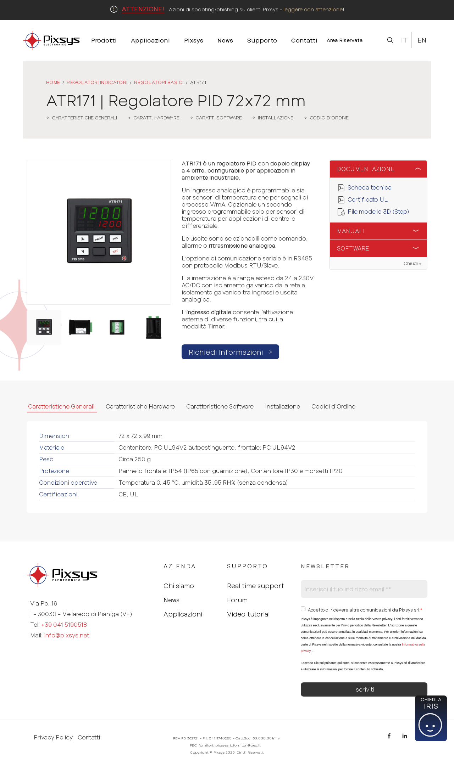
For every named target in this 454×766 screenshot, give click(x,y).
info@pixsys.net (66, 635)
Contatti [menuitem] (304, 40)
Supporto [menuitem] (262, 40)
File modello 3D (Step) (378, 211)
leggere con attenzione (313, 9)
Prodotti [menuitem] (104, 40)
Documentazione (366, 168)
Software (353, 248)
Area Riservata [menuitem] (345, 40)
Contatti (89, 737)
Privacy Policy (53, 737)
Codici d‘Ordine (333, 406)
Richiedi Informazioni (230, 352)
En (421, 40)
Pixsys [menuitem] (193, 40)
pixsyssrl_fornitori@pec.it (238, 745)
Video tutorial (248, 614)
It (404, 40)
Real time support (255, 586)
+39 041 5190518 (64, 624)
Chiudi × (412, 263)
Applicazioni (183, 614)
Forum (237, 600)
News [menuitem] (225, 40)
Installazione (282, 406)
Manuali (351, 230)
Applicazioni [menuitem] (150, 40)
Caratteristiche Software (220, 406)
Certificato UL (368, 199)
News (171, 600)
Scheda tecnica (370, 187)
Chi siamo (179, 586)
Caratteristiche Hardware (140, 406)
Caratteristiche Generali (61, 406)
